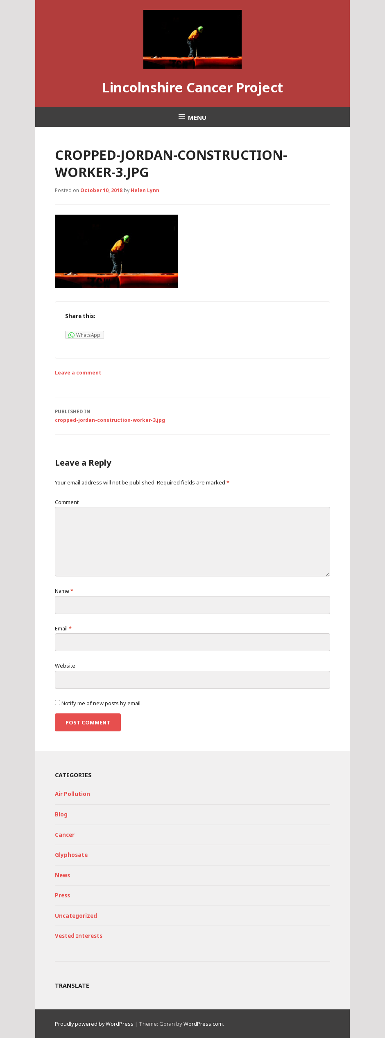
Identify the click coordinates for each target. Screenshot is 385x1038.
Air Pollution (72, 794)
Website (65, 665)
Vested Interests (78, 935)
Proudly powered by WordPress (94, 1023)
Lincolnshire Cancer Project (192, 87)
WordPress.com (203, 1023)
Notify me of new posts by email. (101, 703)
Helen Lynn (145, 190)
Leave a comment (78, 372)
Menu (197, 117)
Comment (67, 502)
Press (62, 895)
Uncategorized (76, 915)
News (62, 875)
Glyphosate (71, 855)
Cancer (65, 834)
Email (63, 628)
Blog (61, 814)
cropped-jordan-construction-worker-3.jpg (192, 415)
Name (64, 590)
